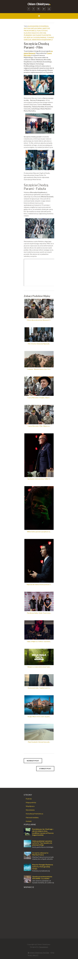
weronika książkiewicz (42, 40)
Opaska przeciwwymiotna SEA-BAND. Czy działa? (42, 877)
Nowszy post (33, 761)
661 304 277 (33, 955)
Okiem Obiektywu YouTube (39, 953)
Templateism (43, 947)
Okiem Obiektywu (39, 4)
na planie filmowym (42, 35)
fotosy (44, 30)
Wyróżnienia (30, 810)
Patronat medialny (32, 817)
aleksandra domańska (38, 26)
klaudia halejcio (31, 33)
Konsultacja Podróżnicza (34, 814)
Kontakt (29, 821)
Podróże (29, 799)
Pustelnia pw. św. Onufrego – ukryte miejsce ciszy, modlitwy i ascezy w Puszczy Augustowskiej (43, 832)
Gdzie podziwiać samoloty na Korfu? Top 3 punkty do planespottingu (42, 843)
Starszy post (45, 768)
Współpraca (30, 806)
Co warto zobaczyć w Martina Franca (40, 854)
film (39, 30)
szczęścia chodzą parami (35, 37)
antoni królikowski (33, 28)
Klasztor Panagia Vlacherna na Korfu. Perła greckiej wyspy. (42, 866)
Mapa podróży (31, 802)
